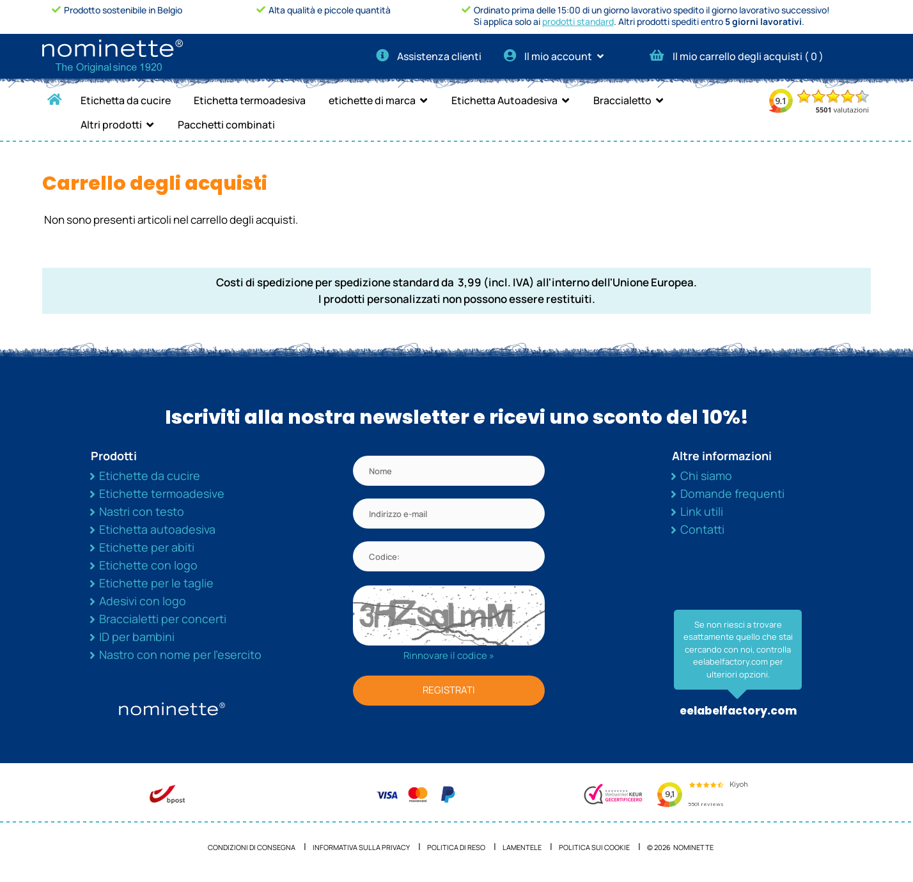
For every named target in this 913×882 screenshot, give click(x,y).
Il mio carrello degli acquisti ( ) (736, 56)
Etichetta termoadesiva (250, 100)
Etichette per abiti (146, 547)
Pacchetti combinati (226, 125)
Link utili (701, 511)
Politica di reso (456, 847)
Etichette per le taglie (156, 583)
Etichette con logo (148, 565)
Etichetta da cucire (126, 100)
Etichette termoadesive (161, 493)
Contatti (702, 529)
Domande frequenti (732, 493)
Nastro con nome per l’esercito (180, 654)
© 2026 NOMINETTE (680, 847)
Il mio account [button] (558, 56)
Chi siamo (706, 475)
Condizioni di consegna (251, 847)
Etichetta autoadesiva (157, 529)
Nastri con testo (141, 511)
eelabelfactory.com (738, 711)
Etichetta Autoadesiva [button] (504, 100)
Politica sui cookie (594, 847)
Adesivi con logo (142, 600)
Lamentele (522, 847)
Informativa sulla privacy (361, 847)
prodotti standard (578, 21)
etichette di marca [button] (372, 100)
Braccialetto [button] (622, 100)
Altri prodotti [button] (111, 125)
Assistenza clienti (428, 56)
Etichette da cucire (149, 475)
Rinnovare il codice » (448, 655)
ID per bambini (137, 636)
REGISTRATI (449, 690)
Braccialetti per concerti (162, 618)
